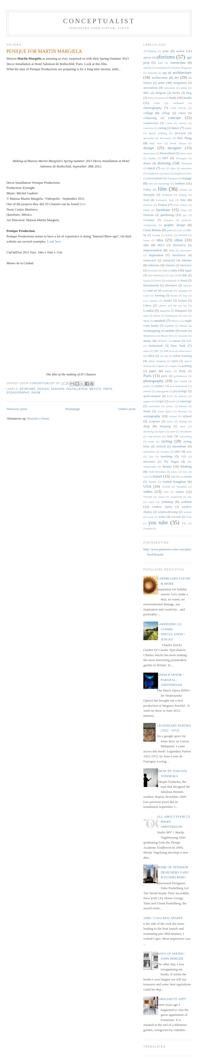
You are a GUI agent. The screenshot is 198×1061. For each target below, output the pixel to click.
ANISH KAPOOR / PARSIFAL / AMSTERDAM (170, 680)
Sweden (164, 451)
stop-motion (154, 436)
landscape (167, 290)
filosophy (149, 195)
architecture (182, 72)
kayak (146, 280)
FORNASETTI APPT (171, 999)
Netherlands (155, 346)
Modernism (149, 335)
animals (147, 67)
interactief (169, 260)
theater (166, 466)
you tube (158, 522)
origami (160, 366)
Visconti (147, 496)
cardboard (178, 103)
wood (150, 517)
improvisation (152, 250)
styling (166, 441)
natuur (176, 341)
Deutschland (167, 153)
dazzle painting (158, 133)
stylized (161, 446)
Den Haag (184, 138)
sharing (183, 421)
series (170, 421)
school (187, 416)
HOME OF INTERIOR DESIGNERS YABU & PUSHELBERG (173, 872)
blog (189, 93)
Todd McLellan (157, 471)
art (176, 77)
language (183, 290)
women (188, 512)
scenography (17, 392)
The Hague (171, 461)
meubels (159, 321)
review (169, 406)
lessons (182, 300)
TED (183, 456)
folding (183, 195)
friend (146, 210)
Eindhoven (153, 173)
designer (174, 148)
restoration (154, 406)
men (185, 315)
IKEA (161, 245)
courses (183, 123)
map (145, 315)
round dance (165, 411)
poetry (146, 386)
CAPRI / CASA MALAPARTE (162, 918)
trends (188, 476)
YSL (184, 523)
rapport (147, 401)
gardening (167, 215)
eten (150, 183)
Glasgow (168, 220)
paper (152, 371)
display (152, 158)
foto (183, 200)
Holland (183, 235)
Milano (183, 325)
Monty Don (167, 335)
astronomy (169, 87)
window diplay (162, 507)
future (183, 210)
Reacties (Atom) (38, 418)
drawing (164, 163)
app (164, 73)
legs (185, 295)
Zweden (147, 528)
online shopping (157, 361)
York (189, 517)
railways (182, 396)
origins (173, 366)
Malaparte (181, 310)
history (169, 235)
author (183, 87)
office (150, 356)
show (35, 392)
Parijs (182, 371)
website (186, 502)
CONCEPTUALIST (99, 21)
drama (147, 163)
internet (170, 265)
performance (180, 376)
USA (147, 486)
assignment (180, 83)
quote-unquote (152, 396)
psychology (180, 391)
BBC (146, 93)
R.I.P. (170, 396)
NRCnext (169, 351)
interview (186, 265)
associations (150, 88)
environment (154, 178)
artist (161, 83)
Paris (107, 389)
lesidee (168, 300)
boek (150, 98)
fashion (57, 389)
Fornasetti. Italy (165, 200)
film (162, 189)
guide (169, 230)
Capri (157, 103)
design (43, 389)
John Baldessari (156, 275)
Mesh (146, 320)
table (177, 451)
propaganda (162, 391)
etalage (187, 178)
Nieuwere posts (16, 409)
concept (174, 117)
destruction (149, 153)
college (166, 113)
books (188, 98)
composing (149, 118)
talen (189, 451)
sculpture (154, 421)
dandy (188, 128)
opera (174, 361)
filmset (183, 189)
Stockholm (186, 431)
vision (161, 496)
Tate (151, 456)
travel (157, 476)
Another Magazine (181, 67)
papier (168, 371)
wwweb (176, 517)
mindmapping (151, 331)
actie (165, 51)
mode (183, 331)
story (170, 436)
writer (162, 517)
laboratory (171, 285)
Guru (180, 230)
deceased (180, 133)
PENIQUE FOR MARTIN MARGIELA (44, 51)
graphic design (174, 225)
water (151, 502)
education (186, 168)
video (147, 491)
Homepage (72, 409)
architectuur (160, 77)
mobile (170, 331)
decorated (148, 138)
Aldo (160, 62)
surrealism (179, 446)
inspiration (156, 255)
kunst (184, 280)
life (175, 305)
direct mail (186, 153)
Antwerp (152, 72)
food (146, 200)
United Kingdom (174, 482)
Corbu (169, 123)
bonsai (161, 98)
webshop (167, 502)
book (172, 98)
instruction (149, 260)
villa (166, 492)
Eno (189, 173)
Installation (77, 389)
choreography (152, 108)
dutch (151, 168)
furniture (163, 209)
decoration (165, 138)
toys (185, 471)
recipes (159, 401)
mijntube (169, 325)
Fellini (147, 189)
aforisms (27, 389)
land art (152, 290)
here (82, 204)
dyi (163, 168)
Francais (147, 205)
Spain (162, 431)
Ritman (183, 406)
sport (172, 431)
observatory (185, 351)
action (180, 51)
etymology (164, 183)
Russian (182, 411)
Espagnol (173, 178)
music (147, 341)
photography (153, 381)
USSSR (166, 486)
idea (159, 240)
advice (147, 57)
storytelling (185, 436)
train (145, 476)
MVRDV (163, 341)
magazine (165, 310)
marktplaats (172, 315)
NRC (156, 351)
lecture (174, 295)
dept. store (156, 143)
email (167, 173)
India (171, 250)
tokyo (174, 471)
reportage (186, 401)
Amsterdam (178, 63)
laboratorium (151, 285)
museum (182, 335)
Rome (147, 411)
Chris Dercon (178, 108)
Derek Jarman (178, 143)
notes (146, 351)
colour (182, 113)
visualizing (176, 496)
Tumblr (152, 481)
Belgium (161, 93)
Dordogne (181, 158)
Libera (147, 305)
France (162, 205)
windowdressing (168, 512)
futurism (148, 215)
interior (187, 260)
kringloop (171, 280)
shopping (165, 426)
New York (178, 346)
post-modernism (178, 386)
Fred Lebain (180, 205)
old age (164, 356)
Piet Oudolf (180, 381)
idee (146, 245)
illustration (179, 245)
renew (172, 401)
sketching (148, 431)
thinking (186, 466)
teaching (166, 456)
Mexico (95, 389)
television (149, 461)
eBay (173, 168)
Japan (188, 270)
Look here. (54, 241)
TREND (175, 476)
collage (148, 113)
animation (161, 67)
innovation (186, 250)
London (148, 310)
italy (174, 270)
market (156, 315)
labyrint (187, 285)
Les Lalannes (150, 300)
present (147, 391)
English (178, 173)
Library (163, 305)
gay (185, 215)
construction (150, 123)
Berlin (176, 93)
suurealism (149, 451)
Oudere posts (127, 409)
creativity (148, 128)
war (189, 496)
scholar (173, 416)
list (185, 305)
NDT (189, 341)
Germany (149, 220)
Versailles (181, 486)
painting (187, 366)
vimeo (180, 492)
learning (159, 295)
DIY (165, 158)
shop (146, 426)
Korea (157, 280)
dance (175, 128)
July (171, 275)
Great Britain (152, 230)
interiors (153, 265)
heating (156, 235)
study (151, 441)
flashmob (167, 195)
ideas (178, 240)
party (164, 376)
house (146, 240)
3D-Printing (149, 51)
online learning (182, 356)
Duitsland (186, 163)
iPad (164, 270)
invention (153, 270)
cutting (162, 128)
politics (159, 386)
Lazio (146, 295)
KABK (183, 275)
